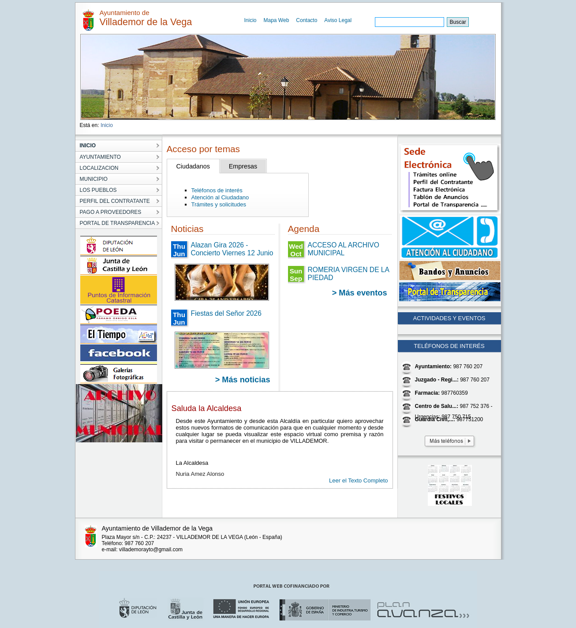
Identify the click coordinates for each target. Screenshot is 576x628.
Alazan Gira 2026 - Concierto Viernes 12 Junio (232, 249)
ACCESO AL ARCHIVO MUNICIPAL (343, 249)
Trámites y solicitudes (219, 204)
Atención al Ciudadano (220, 197)
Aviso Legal (338, 20)
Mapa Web (276, 20)
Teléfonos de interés (217, 190)
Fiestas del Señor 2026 (226, 313)
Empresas (243, 166)
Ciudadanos (193, 166)
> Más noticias (242, 379)
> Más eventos (359, 292)
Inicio (250, 20)
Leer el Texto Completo (358, 480)
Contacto (306, 20)
